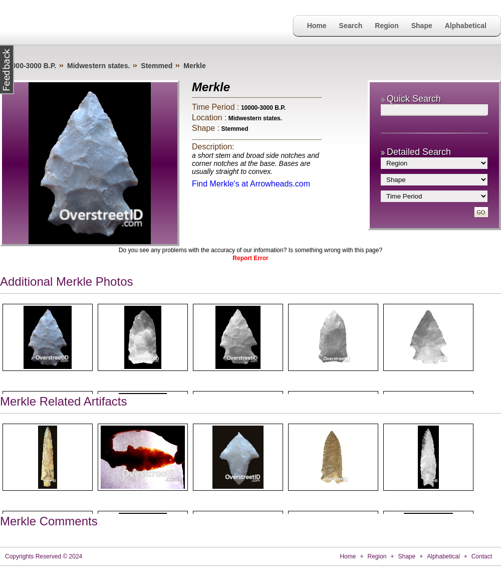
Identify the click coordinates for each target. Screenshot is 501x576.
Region (386, 26)
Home (317, 26)
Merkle (194, 66)
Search (351, 26)
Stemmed (156, 66)
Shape (421, 26)
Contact (481, 556)
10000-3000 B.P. (30, 66)
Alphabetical (465, 26)
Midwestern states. (98, 66)
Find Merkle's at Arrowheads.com (251, 183)
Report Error (250, 258)
